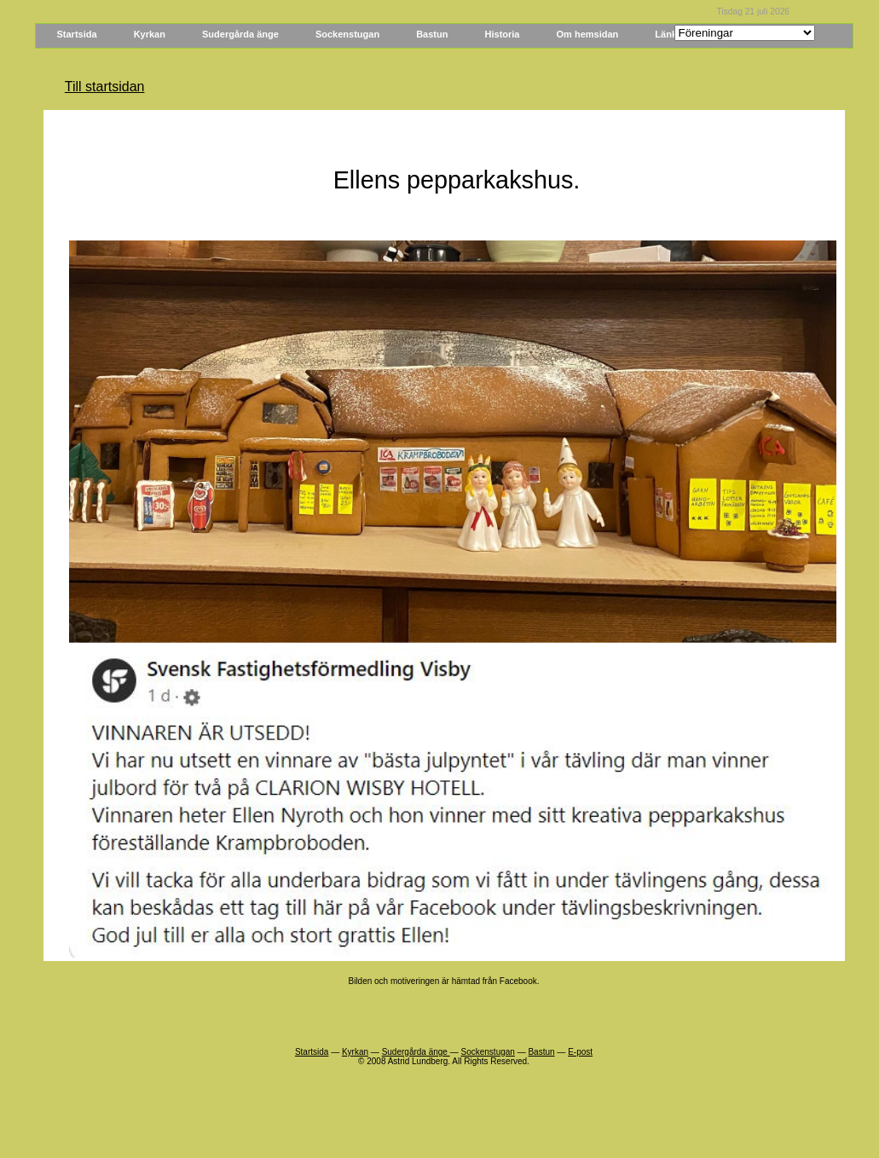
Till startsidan (105, 86)
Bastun (432, 34)
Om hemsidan (588, 34)
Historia (502, 34)
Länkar (670, 34)
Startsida (77, 34)
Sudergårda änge (240, 34)
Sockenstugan (347, 34)
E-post (580, 1052)
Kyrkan (149, 34)
